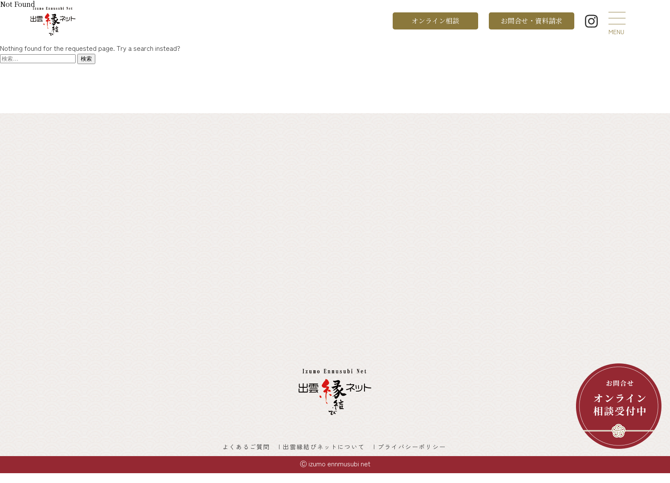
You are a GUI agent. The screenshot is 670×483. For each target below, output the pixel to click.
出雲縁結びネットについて (325, 452)
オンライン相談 (435, 21)
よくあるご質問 (236, 452)
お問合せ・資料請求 (531, 21)
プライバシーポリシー (426, 452)
